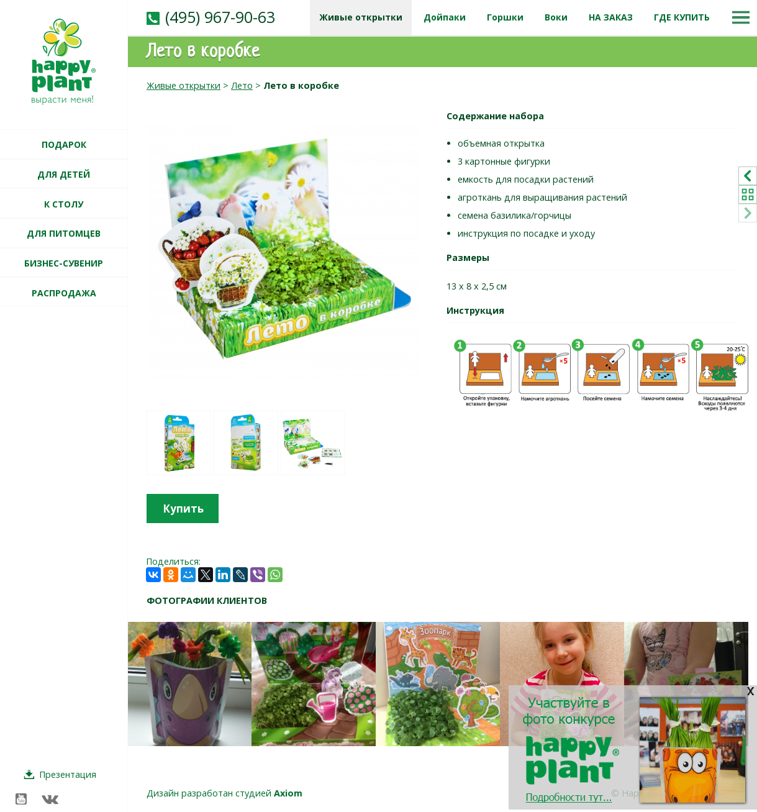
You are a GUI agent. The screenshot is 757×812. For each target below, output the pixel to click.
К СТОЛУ (63, 204)
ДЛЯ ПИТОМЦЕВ (64, 233)
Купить (183, 508)
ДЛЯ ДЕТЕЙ (63, 174)
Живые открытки (183, 85)
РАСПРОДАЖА (64, 293)
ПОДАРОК (64, 144)
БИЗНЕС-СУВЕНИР (63, 263)
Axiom (288, 793)
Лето (242, 85)
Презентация (67, 774)
